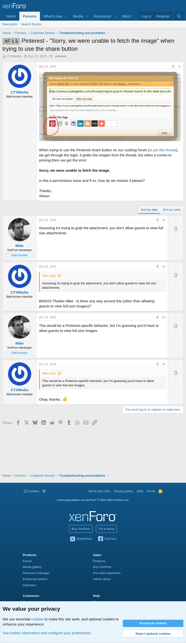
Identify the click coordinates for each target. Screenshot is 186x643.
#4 (163, 317)
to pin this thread (162, 150)
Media (78, 16)
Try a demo (106, 529)
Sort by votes (172, 210)
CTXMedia (14, 56)
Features (99, 561)
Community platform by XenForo (93, 500)
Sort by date (149, 210)
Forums (29, 16)
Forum (27, 561)
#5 (163, 364)
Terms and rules (99, 491)
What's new (53, 16)
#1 (179, 66)
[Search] (179, 16)
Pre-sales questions (107, 573)
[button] (66, 16)
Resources (102, 16)
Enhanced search (35, 579)
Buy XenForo (81, 529)
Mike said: (49, 276)
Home (11, 16)
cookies (37, 619)
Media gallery (32, 567)
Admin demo (102, 579)
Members (129, 16)
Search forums (31, 24)
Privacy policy (123, 491)
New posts (9, 24)
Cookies (31, 491)
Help (140, 491)
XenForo (106, 539)
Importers (29, 585)
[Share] (173, 66)
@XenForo (81, 539)
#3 (163, 266)
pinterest (60, 56)
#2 (163, 220)
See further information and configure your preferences (47, 633)
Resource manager (36, 573)
